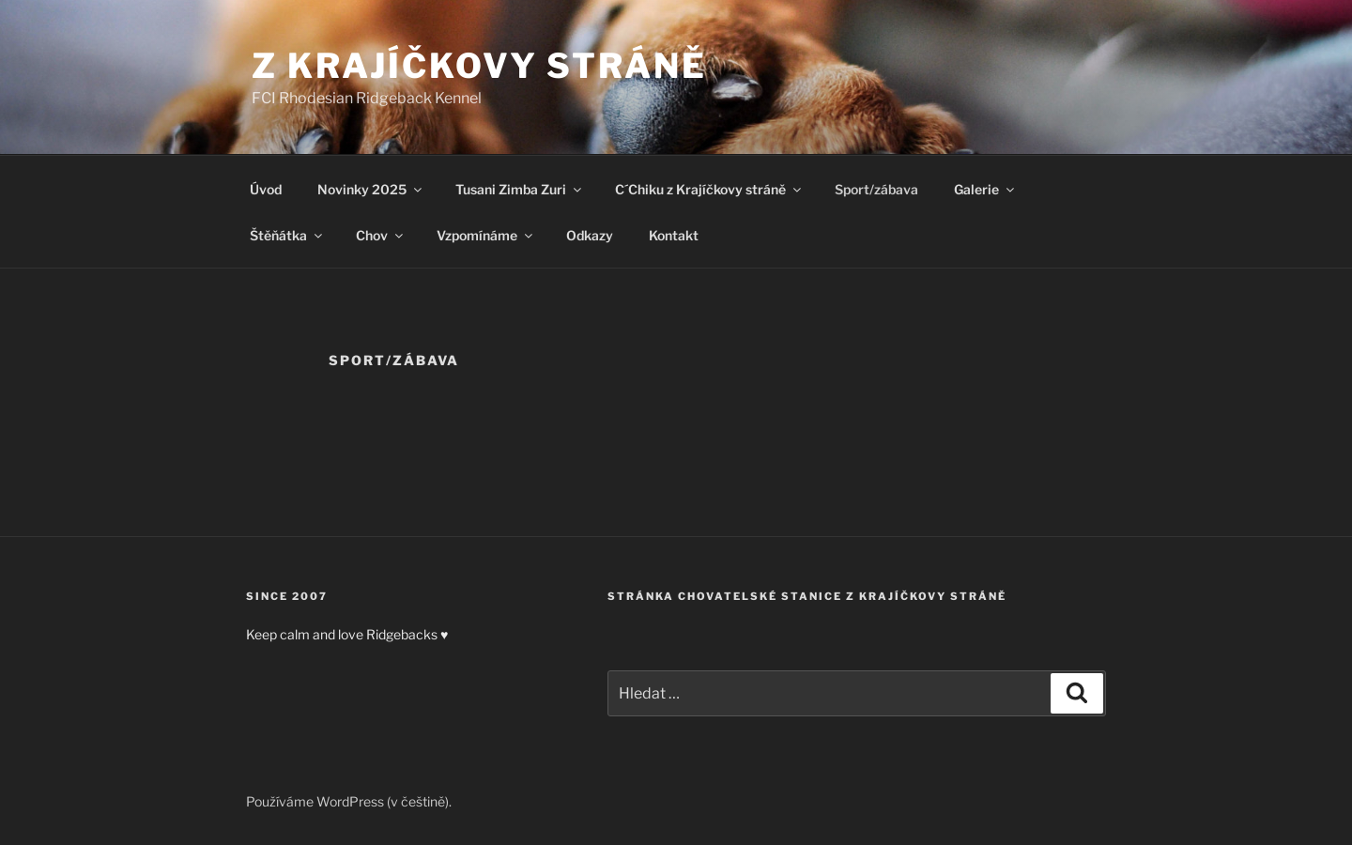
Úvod (266, 189)
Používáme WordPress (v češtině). (349, 801)
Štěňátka (287, 235)
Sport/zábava (876, 189)
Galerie (985, 189)
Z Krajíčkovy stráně (479, 65)
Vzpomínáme (486, 235)
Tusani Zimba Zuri (519, 189)
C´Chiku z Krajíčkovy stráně (709, 189)
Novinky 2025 (370, 189)
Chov (381, 235)
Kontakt (674, 235)
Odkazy (589, 235)
